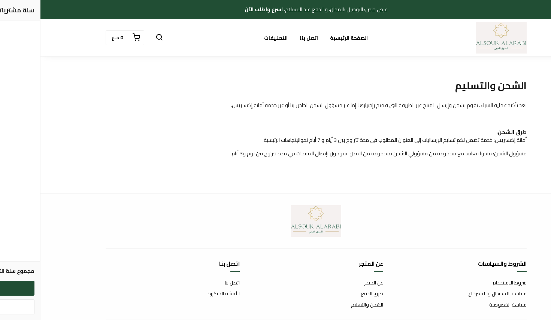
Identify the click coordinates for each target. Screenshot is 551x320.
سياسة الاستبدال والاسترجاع (457, 294)
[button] (118, 37)
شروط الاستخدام (469, 283)
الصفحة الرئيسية (308, 37)
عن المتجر (333, 283)
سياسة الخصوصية (467, 305)
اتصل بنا (268, 37)
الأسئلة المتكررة (183, 294)
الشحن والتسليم (327, 305)
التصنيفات (235, 37)
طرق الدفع (331, 294)
